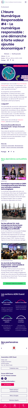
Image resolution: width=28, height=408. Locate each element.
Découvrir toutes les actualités (14, 283)
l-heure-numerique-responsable (14, 147)
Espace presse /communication (14, 390)
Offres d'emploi (14, 395)
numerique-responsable (7, 145)
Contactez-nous (14, 368)
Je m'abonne (7, 384)
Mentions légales (14, 400)
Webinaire (6, 53)
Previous (1, 348)
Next (26, 348)
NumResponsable (16, 53)
